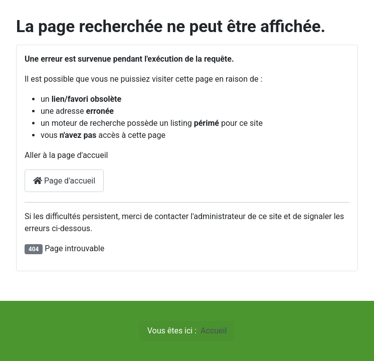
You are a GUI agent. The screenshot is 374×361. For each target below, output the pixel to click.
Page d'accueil (64, 181)
